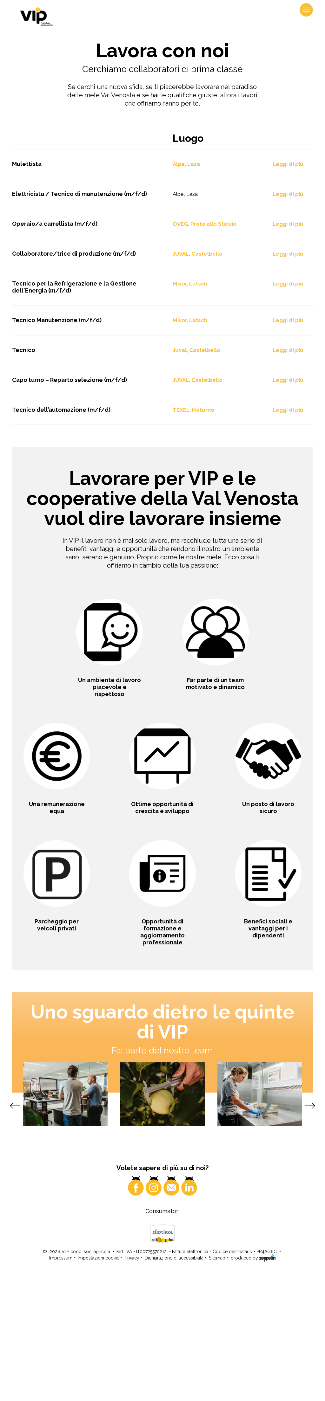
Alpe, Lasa (186, 288)
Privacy (132, 1382)
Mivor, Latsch (190, 407)
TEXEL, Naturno (193, 534)
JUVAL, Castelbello (197, 378)
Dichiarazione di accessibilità (174, 1382)
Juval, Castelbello (196, 474)
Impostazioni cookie (98, 1382)
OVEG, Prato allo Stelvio (204, 348)
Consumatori (162, 1335)
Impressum (60, 1382)
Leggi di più (288, 288)
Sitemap (217, 1382)
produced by (253, 1382)
